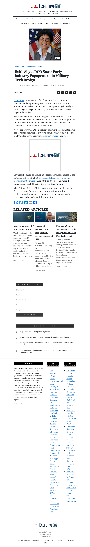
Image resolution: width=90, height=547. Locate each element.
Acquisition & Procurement (32, 19)
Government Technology (25, 66)
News (34, 24)
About (47, 24)
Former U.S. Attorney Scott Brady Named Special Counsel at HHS (44, 232)
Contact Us (64, 24)
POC (46, 540)
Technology (70, 19)
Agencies (46, 19)
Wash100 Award (50, 136)
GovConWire (73, 363)
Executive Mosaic (21, 538)
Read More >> (19, 401)
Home (18, 19)
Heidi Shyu (19, 100)
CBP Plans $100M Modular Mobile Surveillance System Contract (71, 376)
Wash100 (55, 24)
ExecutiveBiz (58, 363)
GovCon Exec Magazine (66, 538)
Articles (40, 24)
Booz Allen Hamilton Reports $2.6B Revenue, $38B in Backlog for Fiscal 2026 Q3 (70, 434)
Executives (23, 24)
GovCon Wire (36, 538)
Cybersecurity (59, 19)
